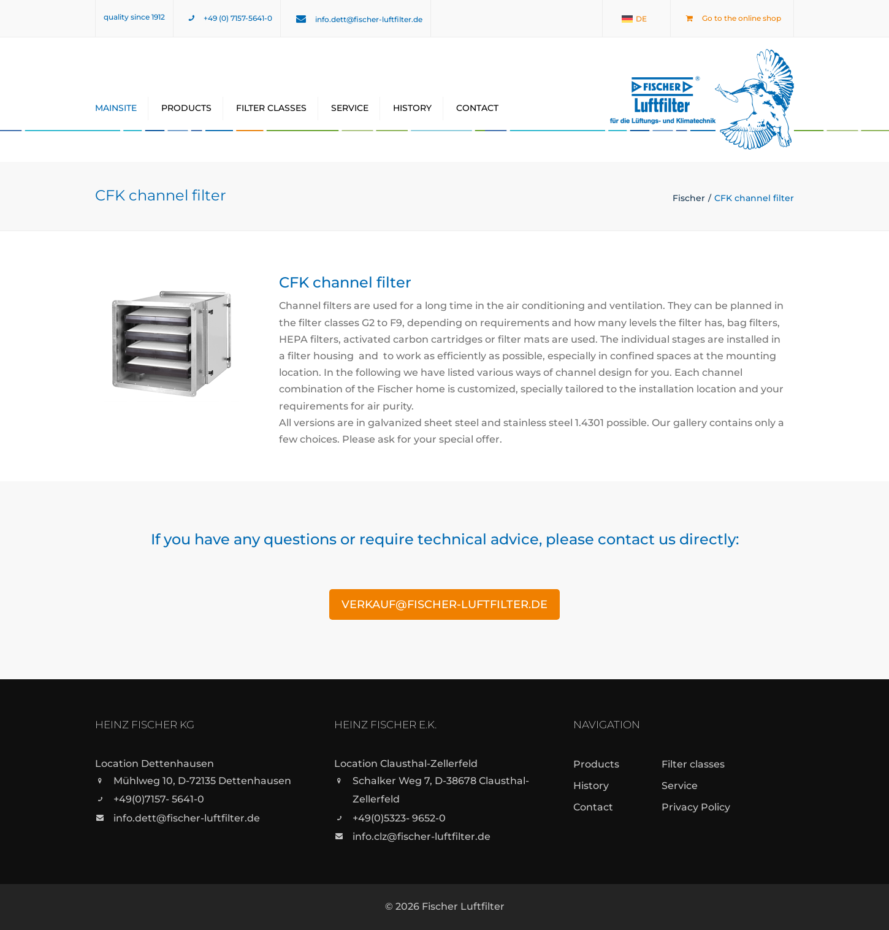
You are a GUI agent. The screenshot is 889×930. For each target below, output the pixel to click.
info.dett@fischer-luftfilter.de (368, 19)
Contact (477, 107)
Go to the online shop (741, 18)
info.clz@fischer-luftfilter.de (421, 836)
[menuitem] (634, 19)
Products (186, 107)
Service (349, 107)
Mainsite (116, 107)
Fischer (689, 198)
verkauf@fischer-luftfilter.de (444, 604)
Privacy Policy (696, 807)
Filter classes (271, 107)
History (412, 107)
